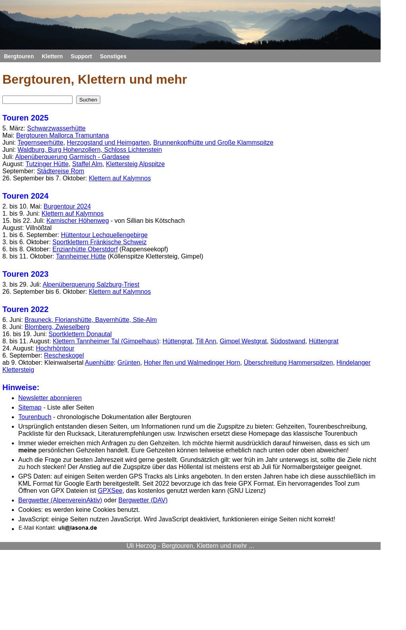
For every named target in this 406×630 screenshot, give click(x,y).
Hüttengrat (177, 341)
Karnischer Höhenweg (77, 220)
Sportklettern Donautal (80, 334)
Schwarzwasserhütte (56, 128)
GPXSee (110, 490)
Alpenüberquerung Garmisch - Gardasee (72, 156)
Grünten (128, 362)
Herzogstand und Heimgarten (108, 142)
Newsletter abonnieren (50, 397)
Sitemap (30, 407)
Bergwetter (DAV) (143, 500)
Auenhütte (99, 362)
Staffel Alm (87, 164)
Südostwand (287, 341)
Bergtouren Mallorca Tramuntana (62, 135)
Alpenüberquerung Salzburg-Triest (90, 284)
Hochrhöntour (55, 348)
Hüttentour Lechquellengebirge (104, 235)
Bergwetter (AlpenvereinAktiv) (60, 500)
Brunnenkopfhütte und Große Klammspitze (213, 142)
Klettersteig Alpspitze (135, 164)
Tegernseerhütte (40, 142)
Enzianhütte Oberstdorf (85, 249)
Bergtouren (19, 56)
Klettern (52, 56)
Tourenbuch (35, 417)
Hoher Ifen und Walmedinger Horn (192, 362)
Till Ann (205, 341)
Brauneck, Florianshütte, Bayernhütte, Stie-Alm (91, 319)
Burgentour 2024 (67, 206)
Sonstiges (113, 56)
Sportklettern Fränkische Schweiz (99, 242)
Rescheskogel (64, 355)
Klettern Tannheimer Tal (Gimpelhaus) (106, 341)
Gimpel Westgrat (243, 341)
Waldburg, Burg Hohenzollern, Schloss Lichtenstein (89, 149)
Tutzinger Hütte (47, 164)
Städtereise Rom (60, 171)
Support (81, 56)
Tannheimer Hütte (81, 256)
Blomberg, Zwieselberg (57, 327)
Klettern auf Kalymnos (120, 178)
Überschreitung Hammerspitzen (288, 362)
